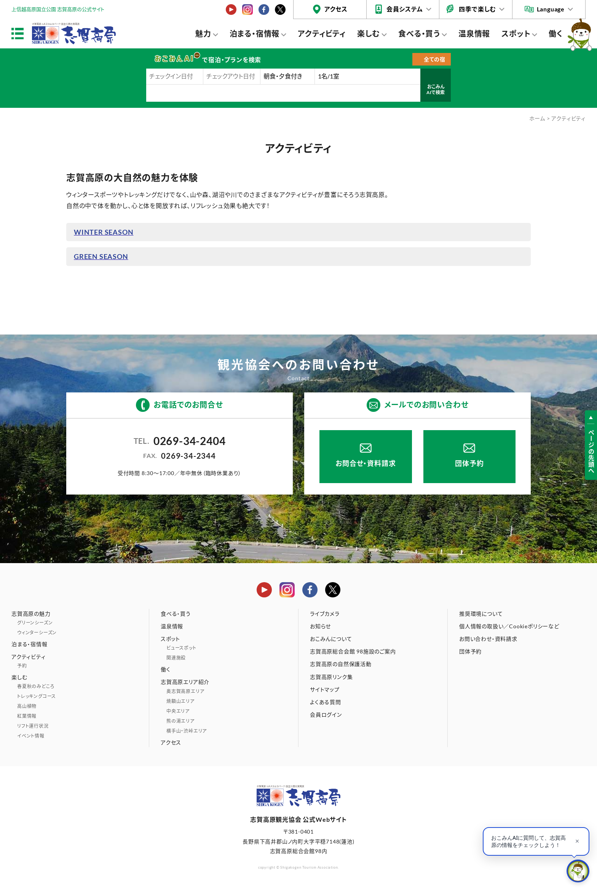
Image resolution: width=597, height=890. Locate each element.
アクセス (336, 9)
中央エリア (178, 711)
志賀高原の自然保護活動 (341, 664)
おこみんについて (331, 638)
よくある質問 (325, 702)
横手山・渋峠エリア (186, 731)
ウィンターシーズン (37, 632)
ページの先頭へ (591, 451)
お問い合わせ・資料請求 (488, 638)
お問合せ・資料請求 (365, 463)
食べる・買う (419, 33)
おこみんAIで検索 (435, 90)
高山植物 (27, 706)
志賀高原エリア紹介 (185, 682)
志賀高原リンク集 (331, 677)
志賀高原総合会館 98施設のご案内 (353, 651)
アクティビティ (322, 33)
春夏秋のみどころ (35, 686)
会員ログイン (326, 714)
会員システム (404, 9)
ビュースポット (181, 648)
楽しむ (368, 33)
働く (556, 33)
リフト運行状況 (33, 726)
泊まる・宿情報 (255, 33)
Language (551, 9)
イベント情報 (31, 736)
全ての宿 (434, 59)
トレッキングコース (36, 696)
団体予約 (469, 463)
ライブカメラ (325, 613)
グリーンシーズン (35, 623)
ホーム (537, 118)
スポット (515, 33)
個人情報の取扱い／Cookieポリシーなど (509, 626)
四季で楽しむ (477, 9)
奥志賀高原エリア (185, 691)
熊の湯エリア (180, 721)
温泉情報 (474, 33)
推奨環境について (481, 613)
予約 (22, 666)
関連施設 (176, 658)
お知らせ (320, 626)
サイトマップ (325, 689)
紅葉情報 (27, 716)
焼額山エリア (180, 701)
